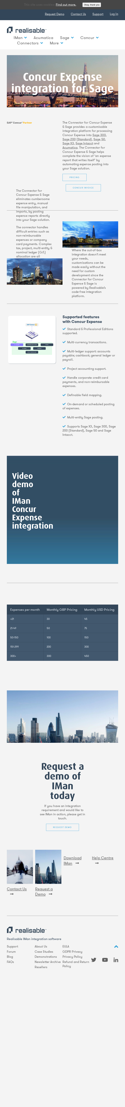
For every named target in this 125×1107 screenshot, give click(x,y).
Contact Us (78, 14)
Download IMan (73, 891)
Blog (10, 957)
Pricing (74, 177)
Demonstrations (46, 957)
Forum (11, 952)
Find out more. (66, 4)
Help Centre (102, 891)
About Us (41, 946)
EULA (65, 946)
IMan (20, 37)
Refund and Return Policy (75, 964)
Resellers (41, 967)
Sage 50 (99, 139)
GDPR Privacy (72, 952)
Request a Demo (44, 891)
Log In (114, 14)
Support (97, 14)
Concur (89, 37)
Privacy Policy (72, 957)
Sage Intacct (84, 143)
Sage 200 (69, 139)
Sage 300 (99, 135)
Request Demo (54, 14)
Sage (67, 37)
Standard (84, 139)
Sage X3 (68, 143)
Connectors (30, 43)
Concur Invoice (83, 187)
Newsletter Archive (48, 962)
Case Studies (44, 952)
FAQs (10, 962)
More (56, 43)
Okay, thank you (91, 5)
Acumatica (43, 37)
